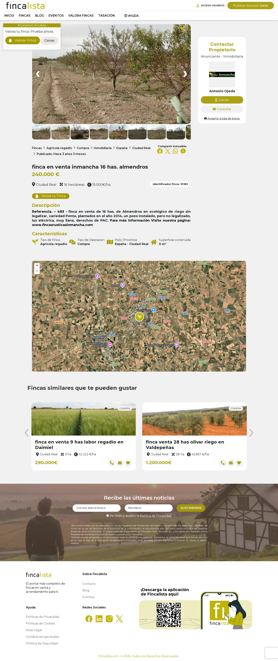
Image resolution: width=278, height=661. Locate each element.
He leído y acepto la (139, 515)
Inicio (9, 15)
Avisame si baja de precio (222, 118)
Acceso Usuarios (210, 5)
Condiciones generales (42, 636)
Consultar (222, 109)
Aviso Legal (34, 630)
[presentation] (26, 433)
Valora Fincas (81, 15)
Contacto (89, 584)
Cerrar (50, 41)
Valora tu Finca (51, 196)
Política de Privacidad (156, 515)
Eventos (56, 15)
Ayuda (131, 16)
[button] (139, 316)
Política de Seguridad (42, 643)
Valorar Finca (22, 40)
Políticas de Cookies (40, 623)
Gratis (250, 5)
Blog (39, 15)
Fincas (24, 15)
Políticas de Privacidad (42, 617)
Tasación (106, 15)
